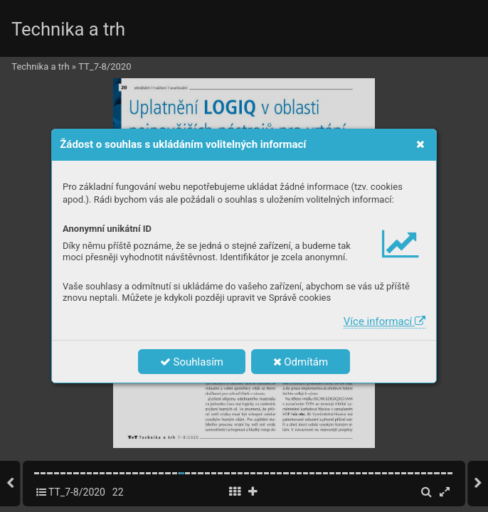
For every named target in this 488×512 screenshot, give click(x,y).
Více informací (384, 321)
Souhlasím (191, 362)
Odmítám (301, 362)
